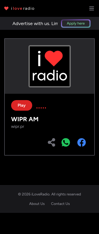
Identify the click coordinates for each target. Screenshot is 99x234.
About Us (37, 204)
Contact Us (60, 204)
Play (22, 105)
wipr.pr (17, 126)
